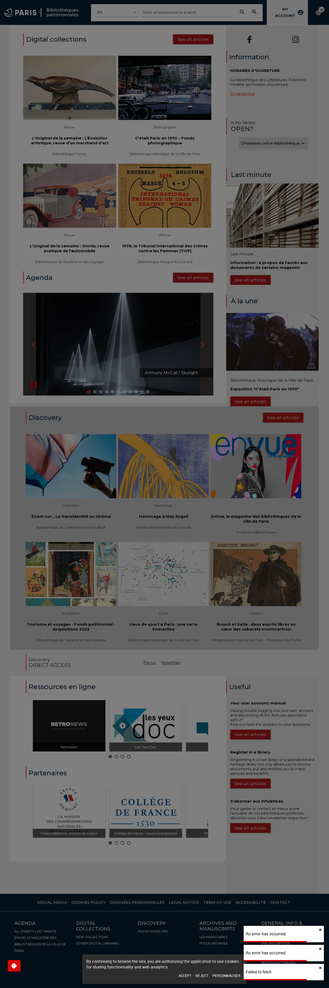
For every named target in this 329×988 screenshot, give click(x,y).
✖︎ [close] (320, 930)
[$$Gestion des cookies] (14, 966)
